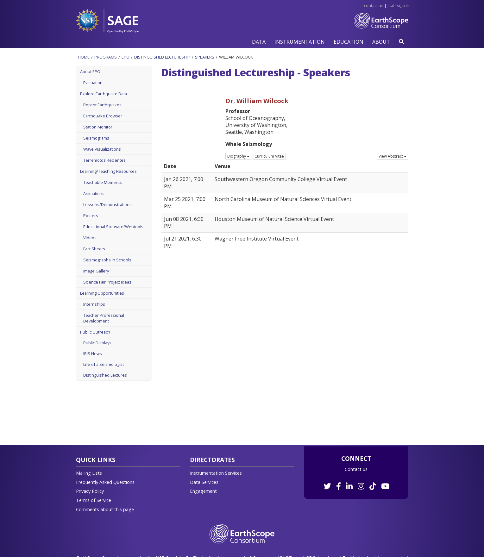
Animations (93, 193)
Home (84, 57)
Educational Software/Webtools (113, 226)
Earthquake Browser (102, 116)
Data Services (204, 482)
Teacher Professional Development (103, 318)
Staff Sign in (398, 5)
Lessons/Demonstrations (107, 204)
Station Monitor (97, 127)
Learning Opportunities (102, 293)
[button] (258, 41)
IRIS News (92, 353)
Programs (105, 57)
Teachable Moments (102, 182)
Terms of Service (93, 500)
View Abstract (392, 156)
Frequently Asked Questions (105, 482)
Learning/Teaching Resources (108, 171)
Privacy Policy (90, 491)
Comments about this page (105, 509)
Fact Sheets (94, 249)
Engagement (203, 491)
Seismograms (96, 138)
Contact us (356, 469)
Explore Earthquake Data (103, 94)
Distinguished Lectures (105, 375)
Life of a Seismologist (103, 364)
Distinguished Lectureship (162, 57)
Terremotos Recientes (104, 160)
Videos (90, 238)
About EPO (90, 71)
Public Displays (97, 343)
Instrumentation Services (216, 473)
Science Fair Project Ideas (107, 282)
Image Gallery (96, 271)
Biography (238, 156)
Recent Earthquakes (102, 105)
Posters (90, 215)
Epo (125, 57)
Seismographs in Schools (107, 260)
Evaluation (93, 82)
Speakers (204, 57)
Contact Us (373, 5)
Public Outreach (95, 332)
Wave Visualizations (102, 149)
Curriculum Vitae (269, 156)
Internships (94, 304)
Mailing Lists (89, 473)
